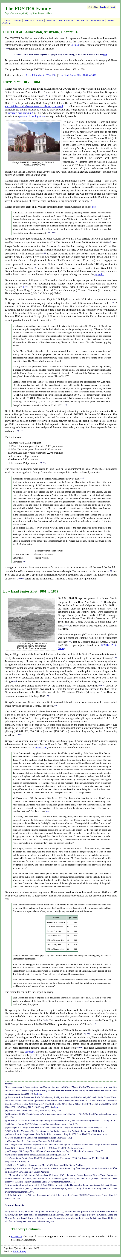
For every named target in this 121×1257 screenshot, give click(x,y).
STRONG (29, 20)
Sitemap (17, 20)
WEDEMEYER (66, 20)
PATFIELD (82, 20)
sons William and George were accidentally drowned (34, 106)
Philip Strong (19, 1251)
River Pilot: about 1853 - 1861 (41, 75)
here (105, 54)
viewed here (41, 747)
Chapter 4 (16, 1236)
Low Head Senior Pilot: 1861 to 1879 (77, 75)
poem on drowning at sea (32, 116)
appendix (99, 274)
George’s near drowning (20, 113)
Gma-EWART (97, 20)
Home (6, 20)
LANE (40, 20)
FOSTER (51, 20)
